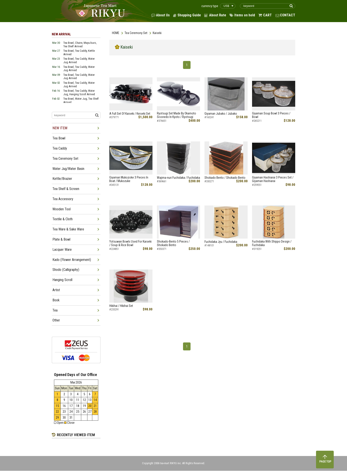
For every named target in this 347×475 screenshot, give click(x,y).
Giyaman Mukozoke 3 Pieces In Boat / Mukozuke (128, 179)
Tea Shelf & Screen (65, 189)
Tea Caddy (59, 148)
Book (56, 300)
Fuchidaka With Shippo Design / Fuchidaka (271, 243)
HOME (115, 33)
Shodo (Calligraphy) (65, 270)
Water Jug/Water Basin (68, 169)
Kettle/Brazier (62, 179)
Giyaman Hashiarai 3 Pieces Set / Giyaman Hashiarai (272, 179)
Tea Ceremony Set (136, 33)
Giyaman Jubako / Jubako (220, 113)
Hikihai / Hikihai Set (121, 306)
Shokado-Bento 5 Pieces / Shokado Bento (173, 243)
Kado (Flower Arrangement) (71, 260)
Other (56, 320)
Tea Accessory (62, 199)
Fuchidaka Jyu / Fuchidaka (220, 241)
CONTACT (287, 15)
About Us (163, 15)
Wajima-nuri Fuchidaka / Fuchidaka (178, 177)
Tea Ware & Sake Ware (68, 229)
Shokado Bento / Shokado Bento (224, 177)
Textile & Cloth (62, 219)
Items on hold (244, 15)
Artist (56, 290)
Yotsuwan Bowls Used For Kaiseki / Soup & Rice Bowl (130, 243)
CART (267, 15)
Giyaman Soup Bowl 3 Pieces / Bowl (271, 115)
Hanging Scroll (62, 280)
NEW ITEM (59, 128)
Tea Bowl (58, 138)
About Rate (217, 15)
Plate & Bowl (61, 239)
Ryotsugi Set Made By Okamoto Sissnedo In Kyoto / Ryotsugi (176, 115)
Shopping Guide (189, 15)
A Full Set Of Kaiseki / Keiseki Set (129, 113)
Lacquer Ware (62, 249)
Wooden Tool (61, 209)
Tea (55, 310)
